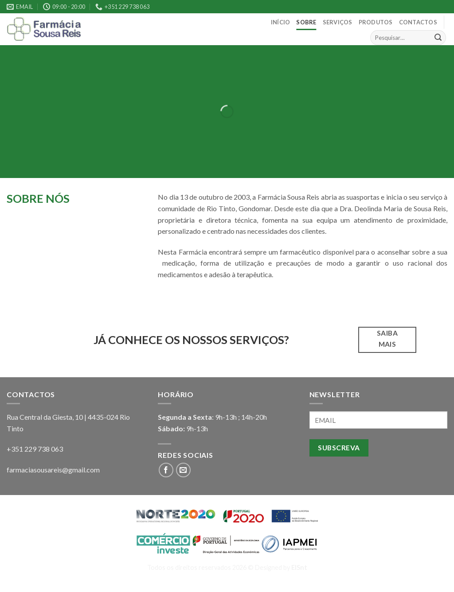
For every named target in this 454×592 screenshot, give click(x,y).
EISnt (299, 567)
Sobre (306, 22)
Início (280, 22)
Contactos (418, 22)
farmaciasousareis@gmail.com (53, 469)
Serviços (337, 22)
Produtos (376, 22)
